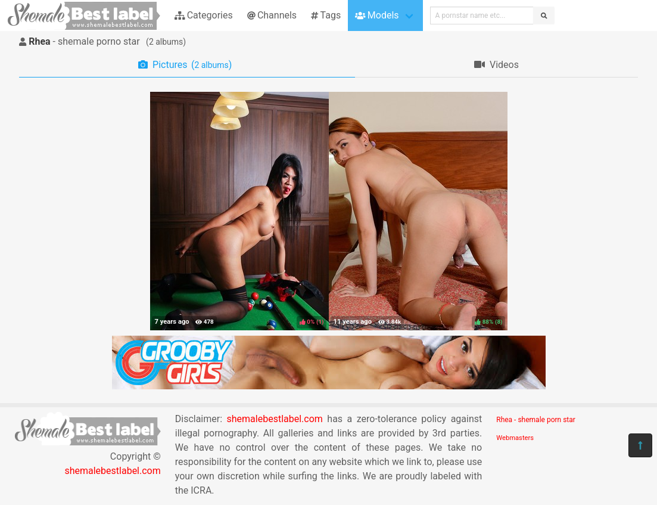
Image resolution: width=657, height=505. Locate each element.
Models (376, 15)
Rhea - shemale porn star (535, 420)
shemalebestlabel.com (112, 470)
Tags (326, 15)
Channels (272, 15)
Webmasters (515, 438)
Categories (204, 15)
